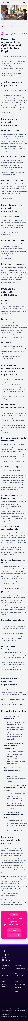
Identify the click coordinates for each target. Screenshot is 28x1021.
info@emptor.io (20, 984)
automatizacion (17, 26)
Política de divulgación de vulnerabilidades (14, 1010)
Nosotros (4, 984)
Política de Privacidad (14, 1006)
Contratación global (20, 968)
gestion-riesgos (6, 26)
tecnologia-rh (19, 23)
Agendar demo (14, 935)
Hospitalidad (18, 973)
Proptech (17, 971)
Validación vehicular (20, 976)
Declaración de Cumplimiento (14, 1008)
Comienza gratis (14, 930)
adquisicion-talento (7, 23)
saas (3, 28)
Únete (3, 986)
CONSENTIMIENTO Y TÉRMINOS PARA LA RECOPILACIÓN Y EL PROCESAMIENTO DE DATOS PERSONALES (14, 1017)
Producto (4, 968)
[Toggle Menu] (24, 2)
